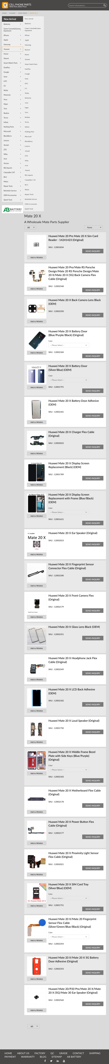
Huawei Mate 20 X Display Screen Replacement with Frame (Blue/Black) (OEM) (49, 498)
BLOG (43, 1056)
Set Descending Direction (83, 228)
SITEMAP (57, 1056)
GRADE (63, 1053)
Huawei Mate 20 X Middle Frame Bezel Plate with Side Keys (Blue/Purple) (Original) (50, 755)
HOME (8, 1053)
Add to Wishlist (15, 257)
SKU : (30, 247)
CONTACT (78, 1053)
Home (4, 13)
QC (52, 1053)
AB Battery (74, 1056)
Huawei (12, 13)
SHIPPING (94, 1053)
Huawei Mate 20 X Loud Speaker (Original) (52, 720)
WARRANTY (28, 1056)
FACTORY (39, 1053)
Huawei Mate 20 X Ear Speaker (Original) (51, 533)
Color (29, 341)
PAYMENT (10, 1056)
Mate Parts (22, 13)
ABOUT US (23, 1053)
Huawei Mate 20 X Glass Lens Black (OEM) (53, 626)
